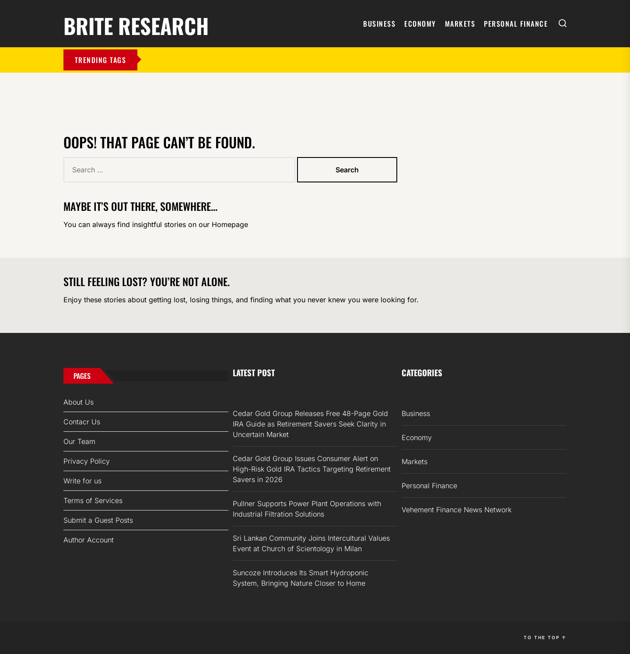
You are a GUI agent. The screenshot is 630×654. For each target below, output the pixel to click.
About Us (78, 402)
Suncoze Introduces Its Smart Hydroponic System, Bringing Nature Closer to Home (300, 578)
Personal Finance (516, 23)
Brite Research (136, 24)
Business (379, 23)
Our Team (79, 441)
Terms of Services (92, 500)
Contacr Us (81, 421)
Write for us (82, 480)
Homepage (230, 224)
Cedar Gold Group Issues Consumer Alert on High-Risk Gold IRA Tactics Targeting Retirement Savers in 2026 (312, 469)
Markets (460, 23)
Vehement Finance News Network (456, 509)
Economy (420, 23)
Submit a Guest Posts (98, 520)
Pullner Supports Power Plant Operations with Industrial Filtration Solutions (307, 508)
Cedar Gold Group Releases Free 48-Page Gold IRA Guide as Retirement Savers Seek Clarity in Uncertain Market (310, 424)
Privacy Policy (86, 461)
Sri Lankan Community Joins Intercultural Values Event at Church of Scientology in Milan (311, 543)
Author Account (88, 539)
